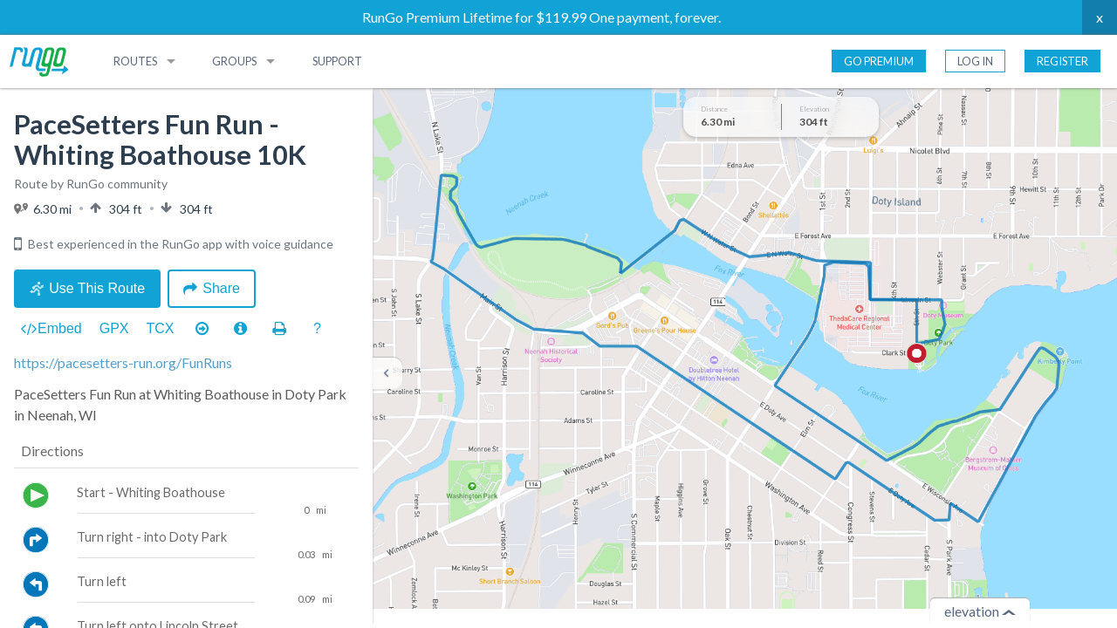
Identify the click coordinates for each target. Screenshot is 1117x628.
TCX (161, 328)
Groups (234, 61)
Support (337, 61)
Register (1062, 61)
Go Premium (879, 61)
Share (211, 288)
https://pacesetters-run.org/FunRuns (123, 362)
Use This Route (87, 288)
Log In (975, 61)
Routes (135, 61)
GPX (114, 328)
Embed (51, 329)
